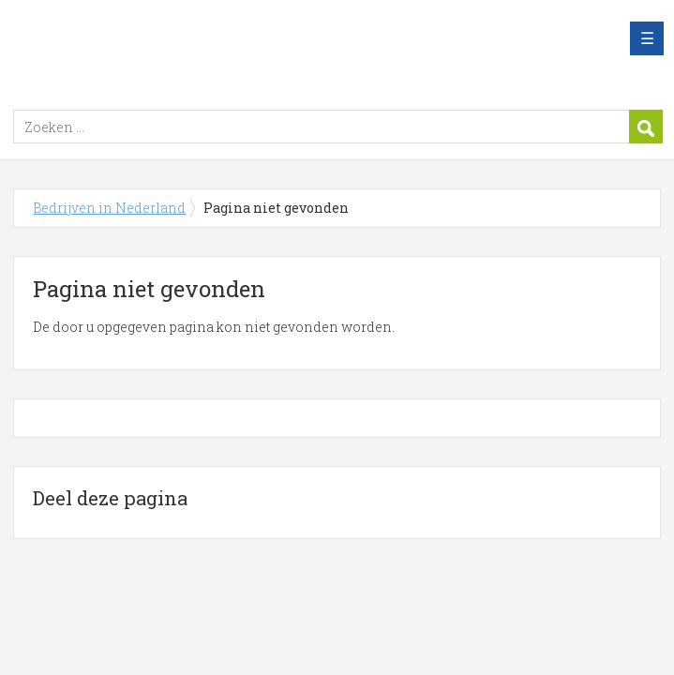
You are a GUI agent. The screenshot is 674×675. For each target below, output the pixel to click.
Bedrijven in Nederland (247, 50)
